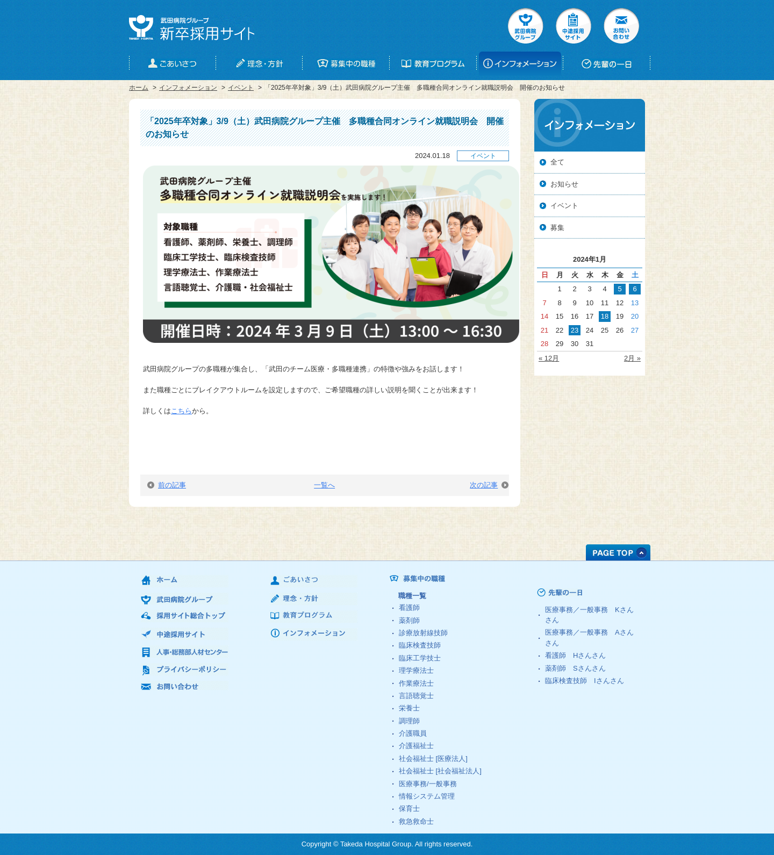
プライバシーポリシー (184, 669)
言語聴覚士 (416, 696)
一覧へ (324, 485)
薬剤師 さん (575, 668)
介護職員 (413, 733)
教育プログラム (313, 616)
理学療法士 (416, 670)
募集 (557, 228)
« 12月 (549, 358)
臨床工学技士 (420, 658)
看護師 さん (575, 655)
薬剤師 (409, 620)
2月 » (632, 358)
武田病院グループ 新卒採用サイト (191, 27)
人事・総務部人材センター (184, 651)
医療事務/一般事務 (428, 784)
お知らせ (564, 184)
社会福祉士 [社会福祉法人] (440, 771)
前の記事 (166, 485)
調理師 (409, 721)
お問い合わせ (184, 687)
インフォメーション (188, 87)
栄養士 (409, 708)
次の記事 (489, 485)
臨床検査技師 (420, 645)
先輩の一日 (580, 592)
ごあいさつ (313, 581)
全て (557, 162)
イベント (241, 87)
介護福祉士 (416, 746)
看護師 (409, 607)
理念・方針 (313, 599)
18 (604, 316)
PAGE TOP (618, 552)
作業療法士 (416, 683)
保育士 (409, 808)
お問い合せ (621, 26)
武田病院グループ (525, 26)
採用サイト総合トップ (184, 616)
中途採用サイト (573, 26)
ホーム (138, 87)
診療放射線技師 (423, 633)
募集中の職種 (462, 579)
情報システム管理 (427, 796)
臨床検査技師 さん (584, 681)
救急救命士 (416, 821)
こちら (181, 411)
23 (574, 330)
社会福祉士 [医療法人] (433, 759)
